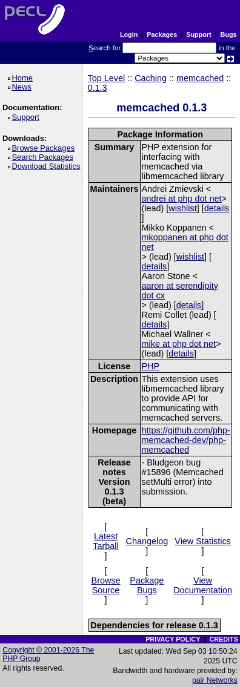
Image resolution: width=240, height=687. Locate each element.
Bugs (229, 34)
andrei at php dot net (182, 198)
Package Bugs (147, 585)
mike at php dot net (179, 344)
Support (198, 34)
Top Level (106, 78)
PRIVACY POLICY (172, 639)
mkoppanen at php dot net (185, 242)
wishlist (182, 208)
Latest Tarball (105, 541)
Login (129, 34)
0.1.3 (97, 88)
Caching (151, 78)
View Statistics (203, 541)
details (217, 208)
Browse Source (106, 585)
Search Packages (44, 157)
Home (24, 77)
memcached (200, 78)
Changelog (147, 541)
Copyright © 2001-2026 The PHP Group (48, 654)
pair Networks (215, 680)
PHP (151, 366)
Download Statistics (48, 166)
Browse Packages (45, 148)
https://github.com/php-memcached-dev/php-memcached (186, 440)
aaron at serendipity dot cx (180, 290)
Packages (162, 34)
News (23, 86)
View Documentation (202, 585)
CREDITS (223, 639)
